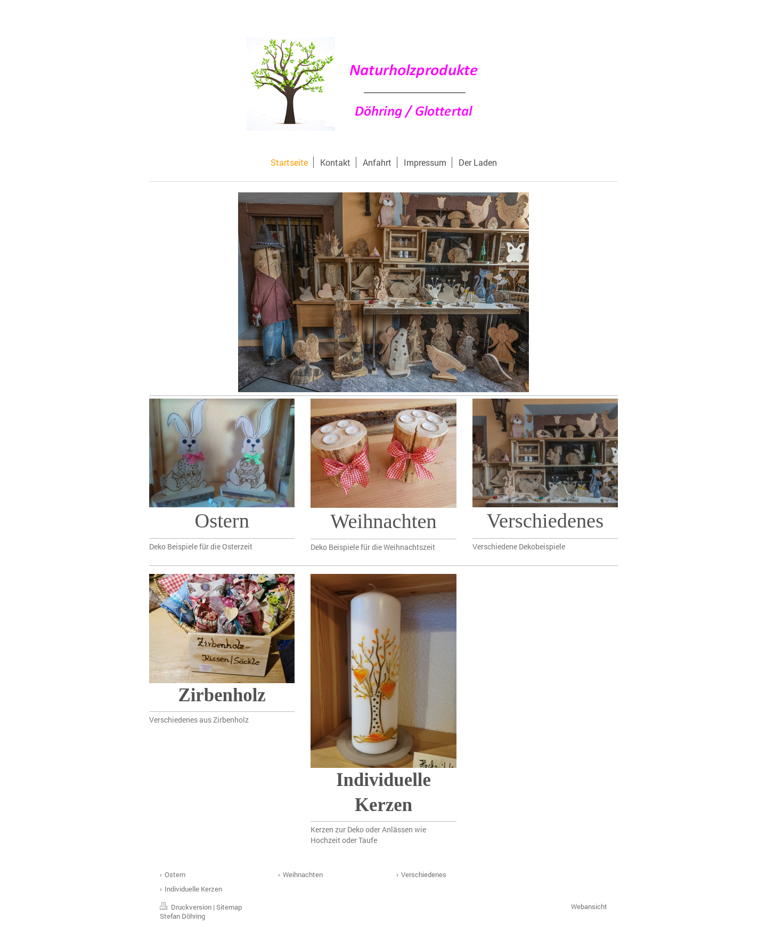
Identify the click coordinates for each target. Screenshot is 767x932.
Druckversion (186, 907)
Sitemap (229, 907)
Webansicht (589, 906)
